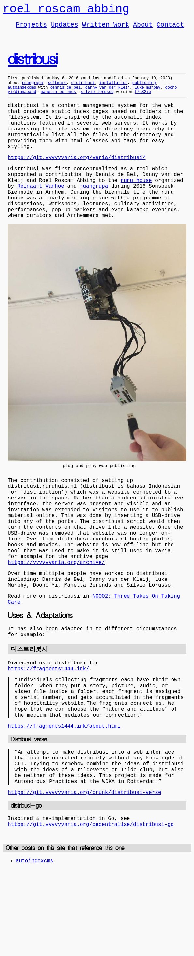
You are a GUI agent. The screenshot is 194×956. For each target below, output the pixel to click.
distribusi (32, 64)
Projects (31, 28)
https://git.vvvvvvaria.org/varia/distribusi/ (76, 176)
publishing (144, 88)
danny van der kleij (107, 94)
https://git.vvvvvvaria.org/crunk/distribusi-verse (84, 875)
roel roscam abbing (66, 11)
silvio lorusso (97, 99)
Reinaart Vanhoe (40, 210)
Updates (64, 28)
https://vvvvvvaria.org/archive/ (56, 613)
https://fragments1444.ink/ (48, 731)
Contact (170, 28)
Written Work (105, 28)
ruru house (136, 203)
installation (113, 88)
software (57, 88)
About (143, 28)
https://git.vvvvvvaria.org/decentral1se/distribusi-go (91, 909)
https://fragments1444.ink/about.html (64, 799)
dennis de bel (65, 94)
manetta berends (58, 99)
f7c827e (143, 99)
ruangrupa (32, 88)
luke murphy (147, 94)
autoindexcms (22, 94)
